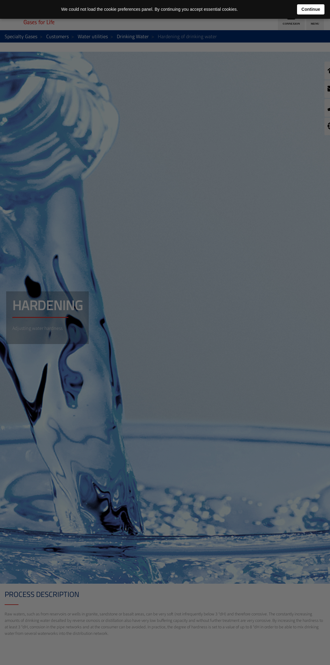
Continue (310, 9)
